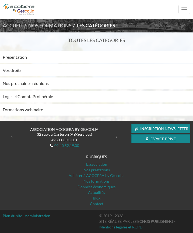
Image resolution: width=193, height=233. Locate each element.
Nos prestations (96, 170)
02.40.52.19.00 (66, 145)
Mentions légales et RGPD (121, 227)
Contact (96, 203)
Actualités (96, 192)
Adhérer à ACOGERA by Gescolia (96, 175)
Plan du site (12, 215)
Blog (96, 198)
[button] (12, 136)
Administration (37, 215)
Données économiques (96, 186)
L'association (96, 164)
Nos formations (96, 181)
